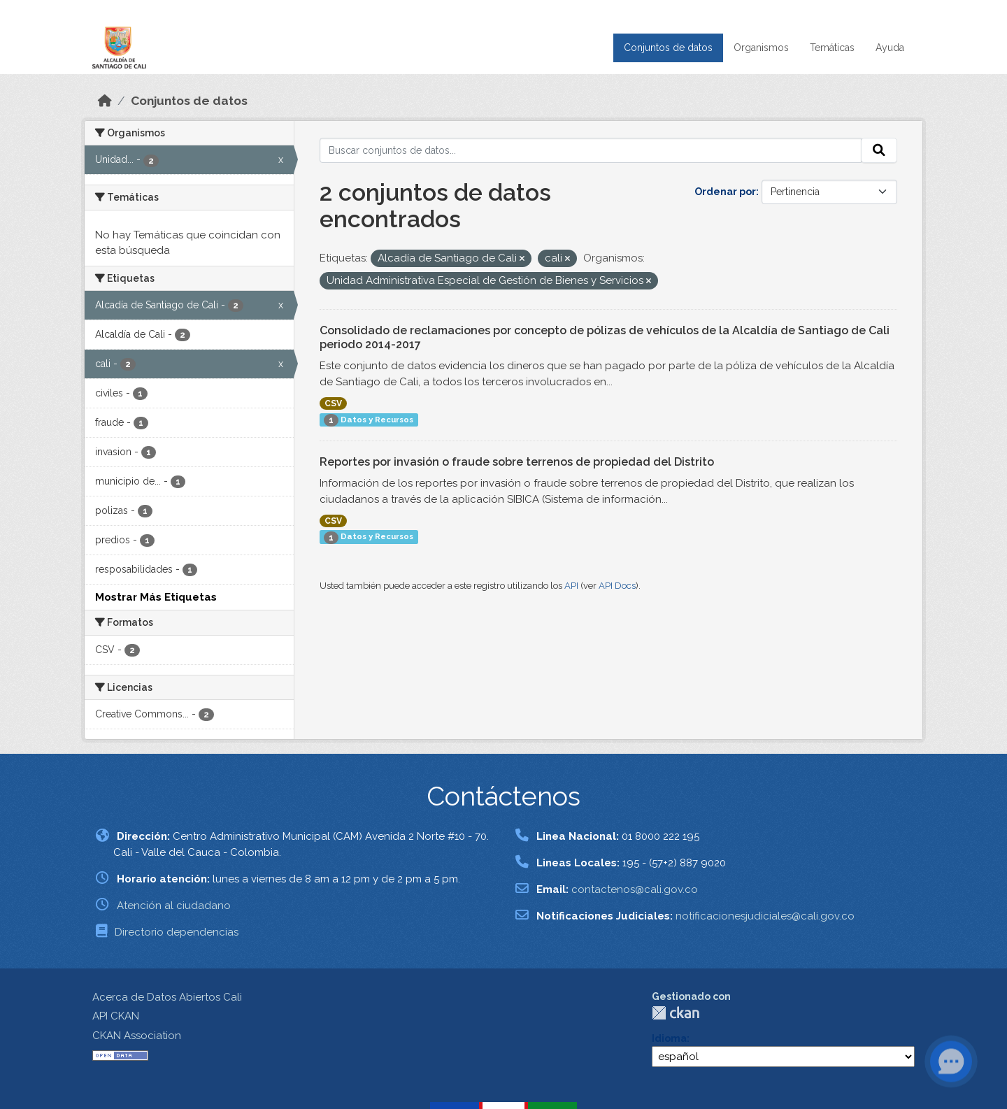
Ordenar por (725, 191)
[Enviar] (879, 150)
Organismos (761, 47)
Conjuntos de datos (668, 47)
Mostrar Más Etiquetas (156, 597)
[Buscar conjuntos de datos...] (591, 150)
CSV (333, 403)
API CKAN (115, 1016)
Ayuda (890, 47)
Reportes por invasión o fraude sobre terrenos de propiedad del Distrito (517, 461)
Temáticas (832, 47)
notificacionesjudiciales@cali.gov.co (765, 916)
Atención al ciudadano (174, 905)
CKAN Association (136, 1035)
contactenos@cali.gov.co (634, 889)
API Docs (617, 585)
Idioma (669, 1038)
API (571, 585)
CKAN (675, 1013)
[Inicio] (105, 101)
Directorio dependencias (176, 932)
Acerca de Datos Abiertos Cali (167, 997)
